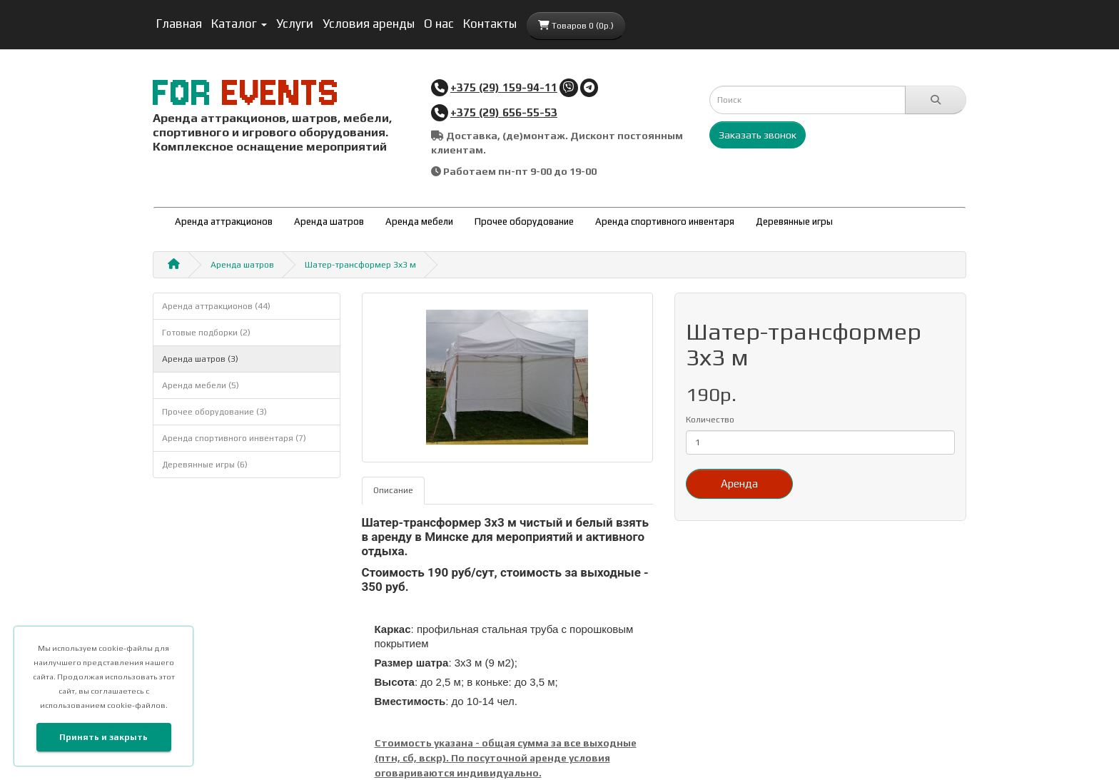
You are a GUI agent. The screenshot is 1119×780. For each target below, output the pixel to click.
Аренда (739, 483)
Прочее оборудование (524, 221)
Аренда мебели (419, 221)
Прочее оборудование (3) (214, 412)
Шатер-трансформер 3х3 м (360, 265)
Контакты (490, 23)
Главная (179, 23)
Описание (393, 490)
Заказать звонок (757, 135)
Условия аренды (369, 23)
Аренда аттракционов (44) (216, 306)
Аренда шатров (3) (200, 359)
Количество (710, 420)
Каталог (239, 23)
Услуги (294, 23)
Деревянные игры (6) (205, 465)
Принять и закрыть (103, 737)
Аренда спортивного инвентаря (664, 221)
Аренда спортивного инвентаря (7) (234, 438)
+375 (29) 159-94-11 (503, 87)
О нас (439, 23)
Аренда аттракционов (224, 221)
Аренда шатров (329, 221)
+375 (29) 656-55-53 (503, 112)
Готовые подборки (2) (206, 333)
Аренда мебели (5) (200, 385)
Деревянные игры (794, 221)
